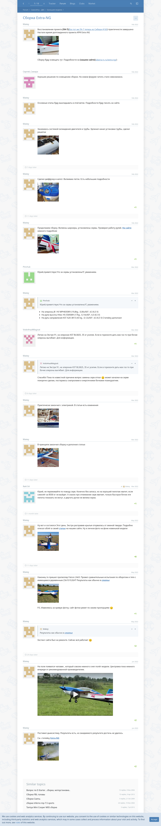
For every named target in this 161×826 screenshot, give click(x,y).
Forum (63, 3)
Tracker (52, 3)
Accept (154, 819)
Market (91, 3)
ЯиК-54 (26, 486)
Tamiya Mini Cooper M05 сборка (41, 807)
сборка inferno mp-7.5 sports (40, 803)
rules (18, 822)
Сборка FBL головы (35, 794)
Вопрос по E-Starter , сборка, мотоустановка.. (48, 790)
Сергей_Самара (30, 71)
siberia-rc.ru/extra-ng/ (106, 59)
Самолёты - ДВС (38, 10)
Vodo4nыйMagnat (31, 329)
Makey (26, 24)
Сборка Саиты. (33, 798)
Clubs (82, 3)
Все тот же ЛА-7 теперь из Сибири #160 (88, 29)
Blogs (72, 3)
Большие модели (54, 10)
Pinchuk (26, 266)
